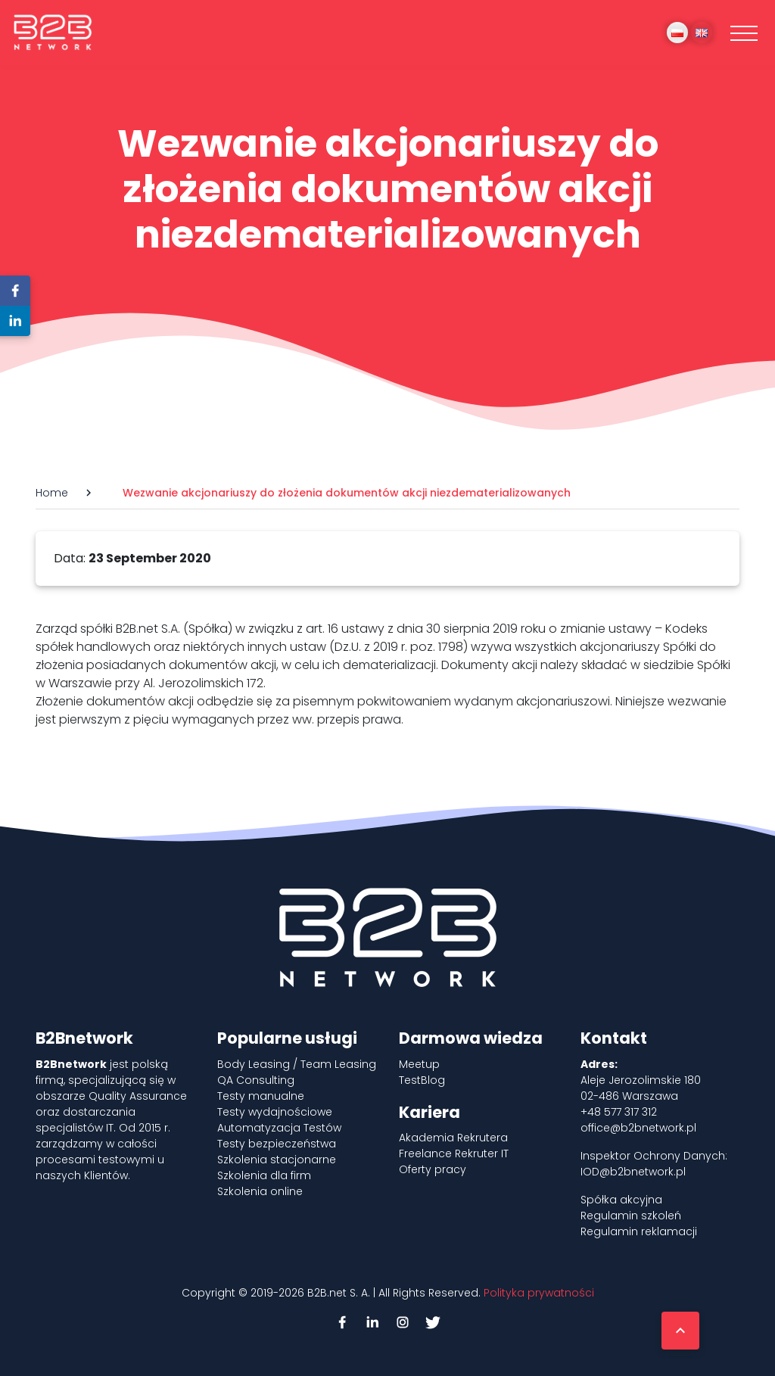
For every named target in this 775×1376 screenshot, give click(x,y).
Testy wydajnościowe (274, 1111)
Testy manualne (260, 1096)
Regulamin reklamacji (638, 1231)
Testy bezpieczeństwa (276, 1143)
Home (52, 493)
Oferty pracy (432, 1169)
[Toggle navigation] (744, 32)
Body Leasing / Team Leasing (296, 1064)
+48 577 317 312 (618, 1111)
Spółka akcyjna (621, 1199)
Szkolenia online (260, 1191)
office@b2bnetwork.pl (638, 1127)
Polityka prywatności (539, 1292)
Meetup (419, 1064)
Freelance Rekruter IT (454, 1153)
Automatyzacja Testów (279, 1127)
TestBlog (422, 1080)
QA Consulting (255, 1080)
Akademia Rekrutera (453, 1137)
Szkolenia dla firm (264, 1175)
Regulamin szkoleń (630, 1215)
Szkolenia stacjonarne (276, 1159)
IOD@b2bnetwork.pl (633, 1171)
